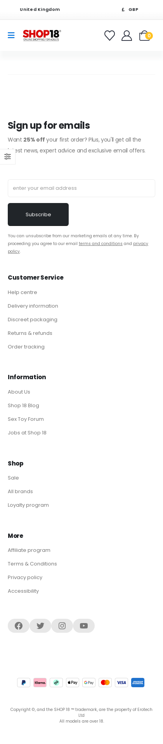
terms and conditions (101, 244)
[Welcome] (127, 35)
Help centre (22, 292)
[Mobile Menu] (14, 35)
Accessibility (23, 591)
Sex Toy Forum (26, 419)
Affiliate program (29, 550)
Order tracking (26, 346)
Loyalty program (28, 505)
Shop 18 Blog (23, 405)
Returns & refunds (30, 333)
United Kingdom (35, 9)
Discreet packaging (32, 319)
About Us (19, 392)
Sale (13, 477)
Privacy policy (25, 577)
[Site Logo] (42, 35)
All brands (20, 491)
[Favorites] (110, 35)
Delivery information (33, 306)
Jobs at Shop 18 (27, 432)
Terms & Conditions (32, 563)
